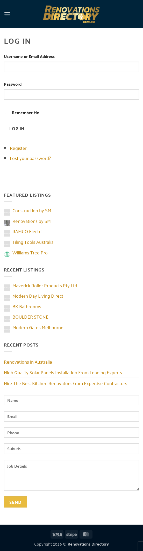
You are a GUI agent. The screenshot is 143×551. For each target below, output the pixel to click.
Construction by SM (31, 210)
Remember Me (25, 112)
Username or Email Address (29, 56)
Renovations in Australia (28, 361)
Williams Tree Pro (30, 252)
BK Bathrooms (26, 306)
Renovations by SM (31, 221)
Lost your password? (30, 158)
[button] (7, 14)
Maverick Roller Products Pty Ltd (44, 285)
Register (18, 148)
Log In (16, 128)
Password (13, 84)
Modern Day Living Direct (37, 295)
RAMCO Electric (28, 231)
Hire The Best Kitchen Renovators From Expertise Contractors (65, 383)
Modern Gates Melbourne (37, 327)
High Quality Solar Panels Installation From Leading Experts (63, 372)
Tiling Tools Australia (33, 242)
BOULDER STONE (30, 316)
